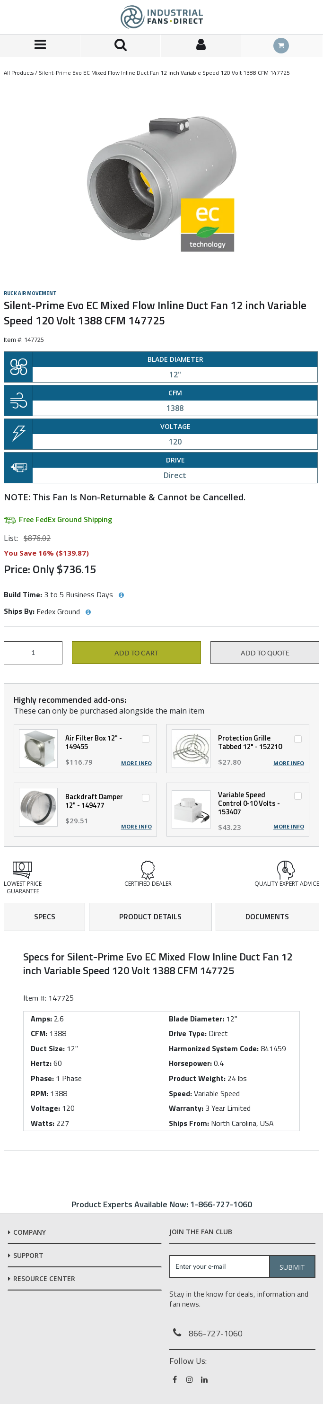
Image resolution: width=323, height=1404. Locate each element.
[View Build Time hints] (121, 595)
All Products (19, 72)
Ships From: (189, 1123)
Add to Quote (265, 653)
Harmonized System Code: (214, 1048)
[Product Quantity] (33, 652)
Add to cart (136, 653)
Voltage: (45, 1108)
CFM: (39, 1033)
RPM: (39, 1093)
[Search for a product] (120, 46)
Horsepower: (190, 1063)
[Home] (161, 17)
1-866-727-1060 (221, 1204)
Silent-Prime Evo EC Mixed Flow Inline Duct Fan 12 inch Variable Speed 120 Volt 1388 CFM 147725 (164, 72)
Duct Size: (48, 1048)
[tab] (161, 1041)
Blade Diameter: (196, 1018)
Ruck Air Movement (30, 293)
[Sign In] (201, 46)
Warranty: (186, 1108)
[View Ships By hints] (88, 612)
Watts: (42, 1123)
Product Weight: (197, 1078)
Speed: (180, 1093)
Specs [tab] (44, 916)
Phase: (42, 1078)
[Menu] (40, 46)
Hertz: (41, 1063)
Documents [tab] (267, 916)
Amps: (41, 1018)
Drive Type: (188, 1033)
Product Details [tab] (150, 916)
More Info (136, 763)
